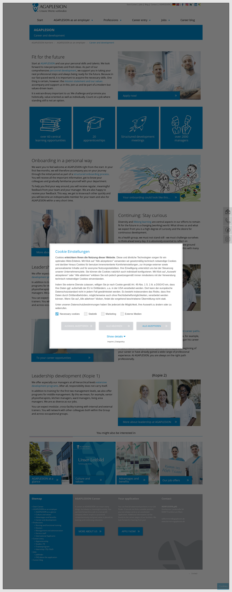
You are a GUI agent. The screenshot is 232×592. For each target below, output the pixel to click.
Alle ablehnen (114, 325)
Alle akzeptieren (151, 325)
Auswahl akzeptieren (76, 325)
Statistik (90, 313)
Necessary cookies (67, 313)
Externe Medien (131, 313)
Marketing (108, 313)
